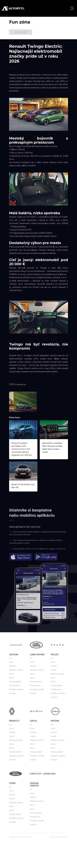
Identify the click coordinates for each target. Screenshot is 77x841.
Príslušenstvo (14, 685)
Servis (11, 677)
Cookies (65, 837)
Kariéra (52, 837)
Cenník (53, 670)
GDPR (58, 837)
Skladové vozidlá (16, 670)
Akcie (11, 674)
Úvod (11, 662)
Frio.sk (29, 837)
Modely (12, 666)
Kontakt (12, 693)
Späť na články (21, 32)
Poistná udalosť (15, 681)
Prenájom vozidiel (16, 689)
